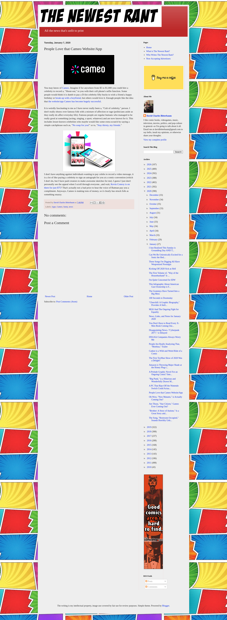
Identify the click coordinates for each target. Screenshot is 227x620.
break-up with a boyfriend (68, 98)
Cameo (65, 87)
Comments (151, 587)
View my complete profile (155, 140)
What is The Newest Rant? (158, 51)
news (71, 207)
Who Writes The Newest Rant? (160, 55)
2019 (149, 427)
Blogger (165, 606)
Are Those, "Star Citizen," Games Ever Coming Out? (164, 405)
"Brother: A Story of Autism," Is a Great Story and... (164, 412)
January (153, 244)
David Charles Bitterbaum (159, 116)
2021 (149, 187)
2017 (149, 436)
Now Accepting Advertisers (158, 58)
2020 (149, 191)
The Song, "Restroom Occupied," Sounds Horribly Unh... (164, 419)
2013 (149, 454)
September (154, 208)
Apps (54, 207)
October (153, 204)
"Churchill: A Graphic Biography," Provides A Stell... (164, 303)
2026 (149, 164)
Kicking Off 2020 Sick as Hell (162, 269)
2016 (149, 440)
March (152, 235)
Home (89, 296)
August (152, 213)
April (152, 231)
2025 (149, 169)
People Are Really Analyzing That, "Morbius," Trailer (164, 345)
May (151, 226)
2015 (149, 445)
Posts (148, 581)
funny (65, 207)
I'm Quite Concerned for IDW (162, 280)
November (154, 199)
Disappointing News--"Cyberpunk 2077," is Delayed (164, 331)
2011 (149, 463)
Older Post (128, 296)
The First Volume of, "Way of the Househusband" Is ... (163, 274)
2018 (149, 431)
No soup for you (80, 125)
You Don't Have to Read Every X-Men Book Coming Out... (164, 324)
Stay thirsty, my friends (109, 125)
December (154, 195)
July (151, 217)
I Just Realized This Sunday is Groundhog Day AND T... (162, 249)
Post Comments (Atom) (66, 301)
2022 (149, 182)
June (151, 222)
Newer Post (50, 296)
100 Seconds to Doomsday (161, 298)
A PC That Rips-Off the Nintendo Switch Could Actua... (164, 387)
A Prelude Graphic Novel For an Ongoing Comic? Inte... (163, 373)
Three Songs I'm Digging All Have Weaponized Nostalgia (164, 263)
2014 (149, 449)
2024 (149, 173)
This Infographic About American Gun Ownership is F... (164, 285)
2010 (149, 467)
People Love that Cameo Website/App (166, 392)
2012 (149, 458)
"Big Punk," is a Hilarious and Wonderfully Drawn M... (162, 380)
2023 (149, 178)
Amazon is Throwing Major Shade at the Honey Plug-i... (165, 366)
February (153, 239)
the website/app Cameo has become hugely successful (74, 101)
